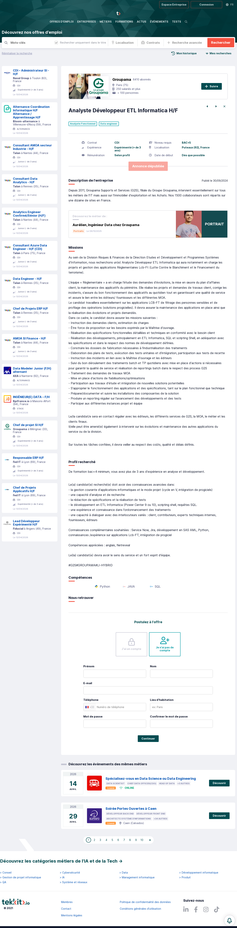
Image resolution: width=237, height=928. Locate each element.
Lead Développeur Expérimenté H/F (26, 522)
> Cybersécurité (70, 872)
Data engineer (108, 124)
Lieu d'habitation (161, 699)
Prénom (88, 666)
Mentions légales (71, 915)
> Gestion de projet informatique (20, 877)
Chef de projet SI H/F (28, 425)
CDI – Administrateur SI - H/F (31, 72)
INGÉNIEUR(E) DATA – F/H (31, 397)
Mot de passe (93, 716)
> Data (123, 872)
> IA (62, 877)
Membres (67, 902)
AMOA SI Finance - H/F (29, 338)
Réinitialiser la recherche (17, 53)
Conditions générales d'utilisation (140, 908)
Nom (153, 666)
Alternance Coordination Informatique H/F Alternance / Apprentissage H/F (31, 112)
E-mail (87, 683)
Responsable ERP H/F (28, 458)
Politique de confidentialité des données (145, 902)
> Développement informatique (198, 872)
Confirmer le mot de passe (169, 716)
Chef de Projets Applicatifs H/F (24, 489)
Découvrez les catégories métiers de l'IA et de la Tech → (61, 861)
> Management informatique (137, 877)
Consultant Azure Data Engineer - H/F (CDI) (30, 247)
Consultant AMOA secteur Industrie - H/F (32, 147)
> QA (3, 882)
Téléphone (91, 699)
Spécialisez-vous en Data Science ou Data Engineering (151, 778)
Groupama (121, 79)
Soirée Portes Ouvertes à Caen (131, 809)
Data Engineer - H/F (27, 279)
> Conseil (5, 872)
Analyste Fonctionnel (83, 124)
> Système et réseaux (73, 882)
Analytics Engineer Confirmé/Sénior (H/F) (29, 213)
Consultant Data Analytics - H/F (25, 180)
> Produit (185, 877)
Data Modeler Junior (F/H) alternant (32, 370)
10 (141, 839)
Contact (66, 908)
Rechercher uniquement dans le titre (80, 42)
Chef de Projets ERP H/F (30, 308)
